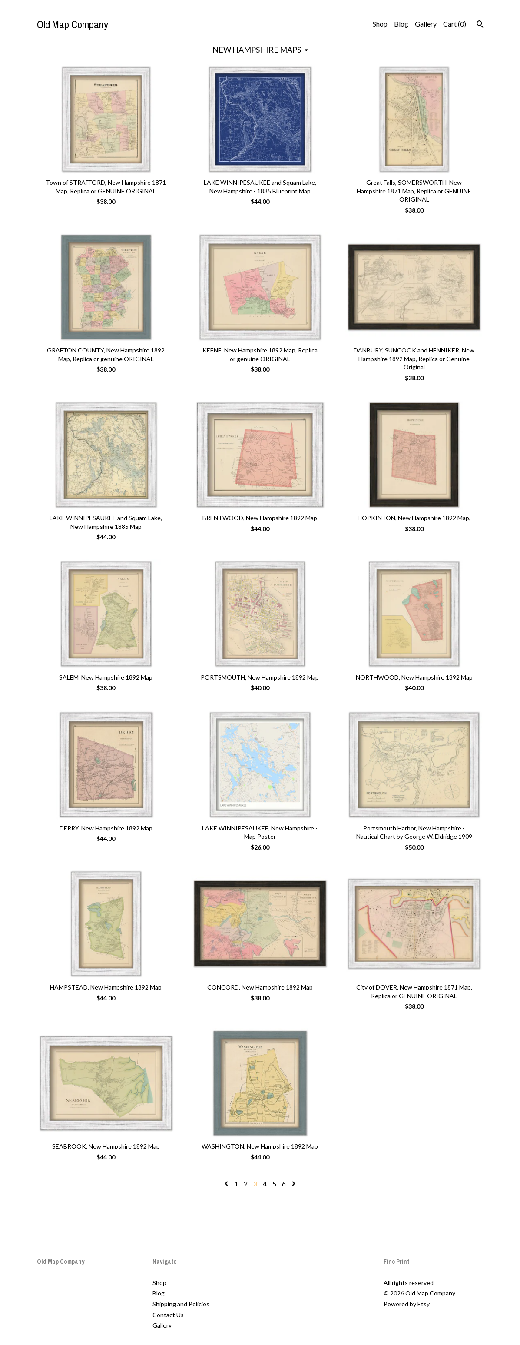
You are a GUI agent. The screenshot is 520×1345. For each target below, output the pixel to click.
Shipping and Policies (180, 1304)
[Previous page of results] (227, 1183)
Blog (401, 24)
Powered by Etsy (407, 1304)
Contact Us (168, 1314)
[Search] (480, 25)
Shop (380, 24)
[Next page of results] (293, 1183)
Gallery (426, 24)
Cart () (454, 24)
